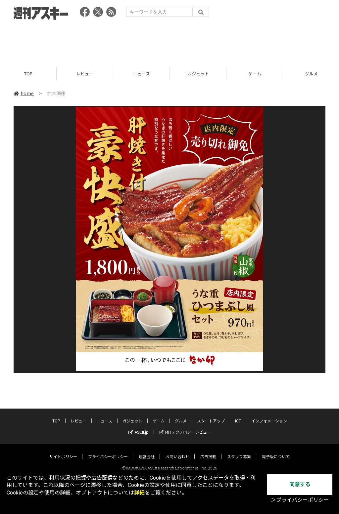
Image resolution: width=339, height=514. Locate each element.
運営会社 (147, 450)
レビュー (84, 73)
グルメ (181, 414)
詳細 (139, 493)
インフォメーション (269, 414)
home (24, 93)
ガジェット (198, 73)
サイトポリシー (63, 450)
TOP (28, 73)
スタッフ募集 (239, 450)
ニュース (141, 73)
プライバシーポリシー (108, 450)
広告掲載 (208, 450)
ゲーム (254, 73)
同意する (300, 484)
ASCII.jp (138, 426)
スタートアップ (211, 414)
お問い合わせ (177, 450)
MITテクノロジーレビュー (185, 426)
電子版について (276, 450)
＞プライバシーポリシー (300, 500)
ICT (238, 414)
